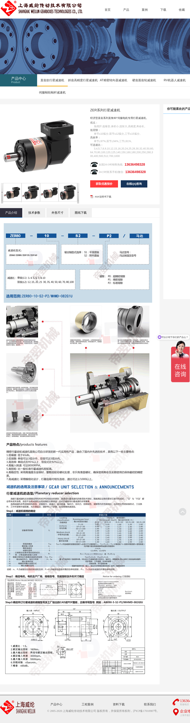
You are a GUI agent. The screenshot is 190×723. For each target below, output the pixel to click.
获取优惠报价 (104, 183)
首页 (108, 9)
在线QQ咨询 (134, 183)
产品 (126, 9)
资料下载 (119, 704)
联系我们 (150, 704)
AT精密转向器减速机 (113, 80)
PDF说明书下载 (103, 196)
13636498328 (135, 164)
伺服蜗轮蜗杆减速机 (52, 92)
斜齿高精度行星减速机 (83, 80)
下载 (163, 9)
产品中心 (56, 704)
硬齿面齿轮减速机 (144, 80)
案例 (145, 9)
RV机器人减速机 (175, 80)
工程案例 (88, 704)
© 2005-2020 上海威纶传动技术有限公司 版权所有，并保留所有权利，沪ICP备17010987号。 (103, 710)
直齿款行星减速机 (52, 80)
